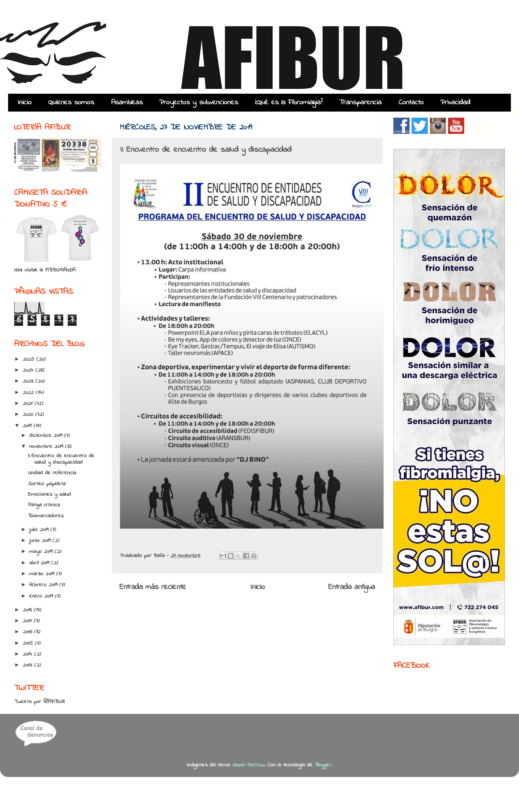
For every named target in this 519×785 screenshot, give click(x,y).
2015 (29, 643)
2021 (28, 404)
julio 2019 (39, 530)
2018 (28, 610)
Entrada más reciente (153, 587)
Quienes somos (71, 102)
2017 (28, 621)
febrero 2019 (44, 585)
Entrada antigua (351, 587)
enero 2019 (42, 596)
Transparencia (360, 102)
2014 (28, 654)
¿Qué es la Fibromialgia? (288, 102)
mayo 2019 (41, 552)
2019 (28, 426)
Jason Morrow (248, 765)
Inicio (24, 102)
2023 (29, 381)
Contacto (411, 102)
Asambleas (127, 102)
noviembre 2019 (47, 447)
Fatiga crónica (44, 505)
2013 (28, 665)
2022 (29, 393)
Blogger (323, 765)
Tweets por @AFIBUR (39, 702)
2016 (28, 632)
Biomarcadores (46, 516)
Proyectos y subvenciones (198, 102)
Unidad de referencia (52, 473)
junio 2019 (40, 541)
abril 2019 (40, 563)
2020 (29, 415)
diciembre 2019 (46, 436)
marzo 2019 (42, 574)
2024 (29, 370)
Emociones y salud (49, 494)
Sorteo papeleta (47, 484)
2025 (29, 359)
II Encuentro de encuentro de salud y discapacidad (61, 459)
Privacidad (455, 102)
